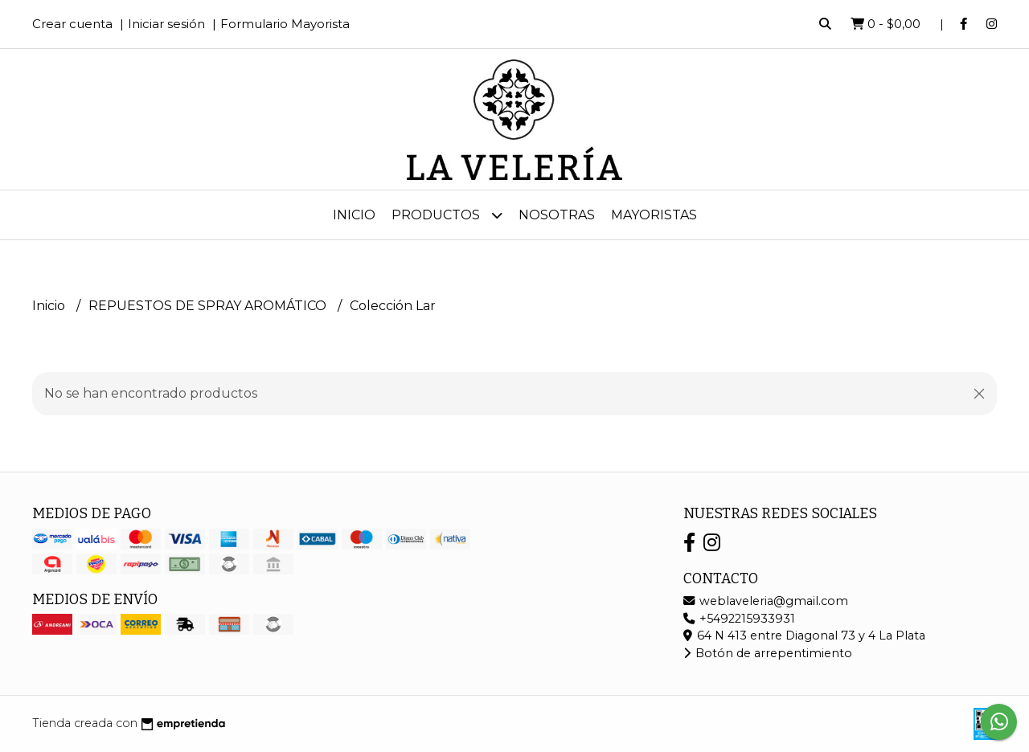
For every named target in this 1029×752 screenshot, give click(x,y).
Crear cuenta (72, 23)
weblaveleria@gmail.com (765, 601)
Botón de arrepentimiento (767, 653)
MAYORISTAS (654, 215)
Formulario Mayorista (285, 23)
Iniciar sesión (166, 23)
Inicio (354, 215)
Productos (447, 214)
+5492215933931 (739, 618)
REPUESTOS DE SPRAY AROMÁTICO (209, 305)
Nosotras (557, 215)
